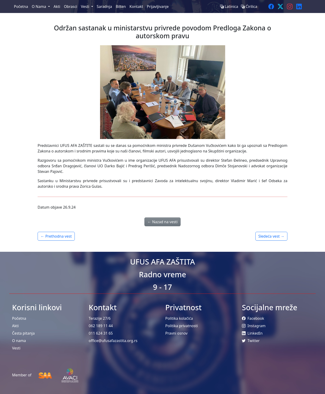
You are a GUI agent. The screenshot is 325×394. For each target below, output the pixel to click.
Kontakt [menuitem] (136, 6)
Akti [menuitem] (57, 6)
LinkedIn (252, 333)
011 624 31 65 (101, 333)
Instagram (254, 325)
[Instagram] (289, 6)
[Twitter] (280, 6)
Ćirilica (249, 6)
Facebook (253, 318)
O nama (19, 340)
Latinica (229, 6)
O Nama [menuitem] (39, 6)
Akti (15, 325)
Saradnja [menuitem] (104, 6)
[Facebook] (271, 6)
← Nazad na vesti (162, 221)
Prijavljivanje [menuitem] (158, 6)
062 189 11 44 (101, 325)
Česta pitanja (23, 333)
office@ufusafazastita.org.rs (113, 340)
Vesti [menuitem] (85, 6)
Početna (19, 318)
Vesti (16, 348)
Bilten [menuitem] (121, 6)
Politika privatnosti (181, 325)
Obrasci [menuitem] (70, 6)
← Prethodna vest (56, 236)
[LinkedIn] (299, 6)
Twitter (251, 340)
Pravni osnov (176, 333)
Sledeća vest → (271, 236)
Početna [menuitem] (21, 6)
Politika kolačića (179, 318)
